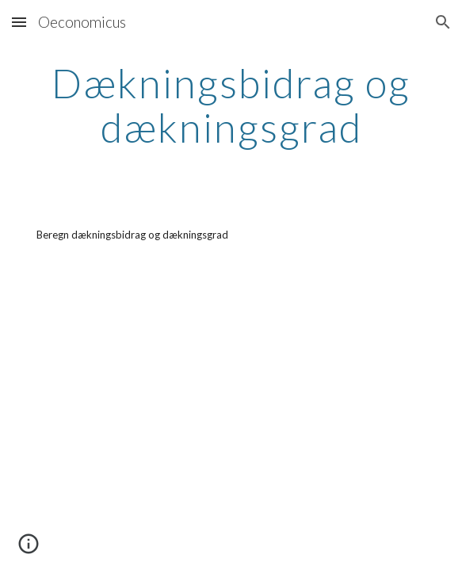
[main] (231, 105)
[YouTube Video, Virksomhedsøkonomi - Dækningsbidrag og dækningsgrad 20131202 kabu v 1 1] (231, 425)
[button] (19, 22)
